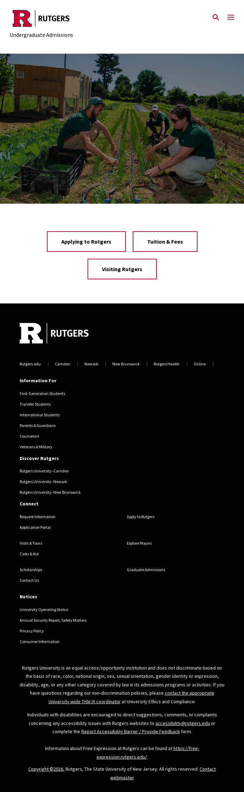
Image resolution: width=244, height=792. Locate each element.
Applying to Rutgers (86, 241)
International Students (40, 414)
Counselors (29, 436)
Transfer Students (35, 404)
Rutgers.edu (30, 363)
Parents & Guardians (37, 425)
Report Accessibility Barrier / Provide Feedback (130, 731)
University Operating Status (44, 609)
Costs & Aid (29, 553)
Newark (91, 363)
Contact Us (29, 580)
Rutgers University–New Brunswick (50, 492)
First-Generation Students (42, 393)
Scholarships (31, 569)
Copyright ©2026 (45, 769)
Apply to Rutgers (140, 516)
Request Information (37, 516)
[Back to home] (66, 334)
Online (200, 363)
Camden (62, 363)
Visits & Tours (31, 543)
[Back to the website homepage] (41, 18)
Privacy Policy (32, 630)
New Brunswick (126, 363)
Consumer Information (40, 641)
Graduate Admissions (146, 569)
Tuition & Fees (165, 241)
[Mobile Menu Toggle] (230, 17)
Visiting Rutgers (122, 269)
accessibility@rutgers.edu (182, 723)
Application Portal (35, 527)
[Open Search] (215, 17)
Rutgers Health (167, 363)
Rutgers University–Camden (44, 470)
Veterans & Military (36, 446)
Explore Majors (139, 543)
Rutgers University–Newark (43, 481)
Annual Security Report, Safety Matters (53, 620)
